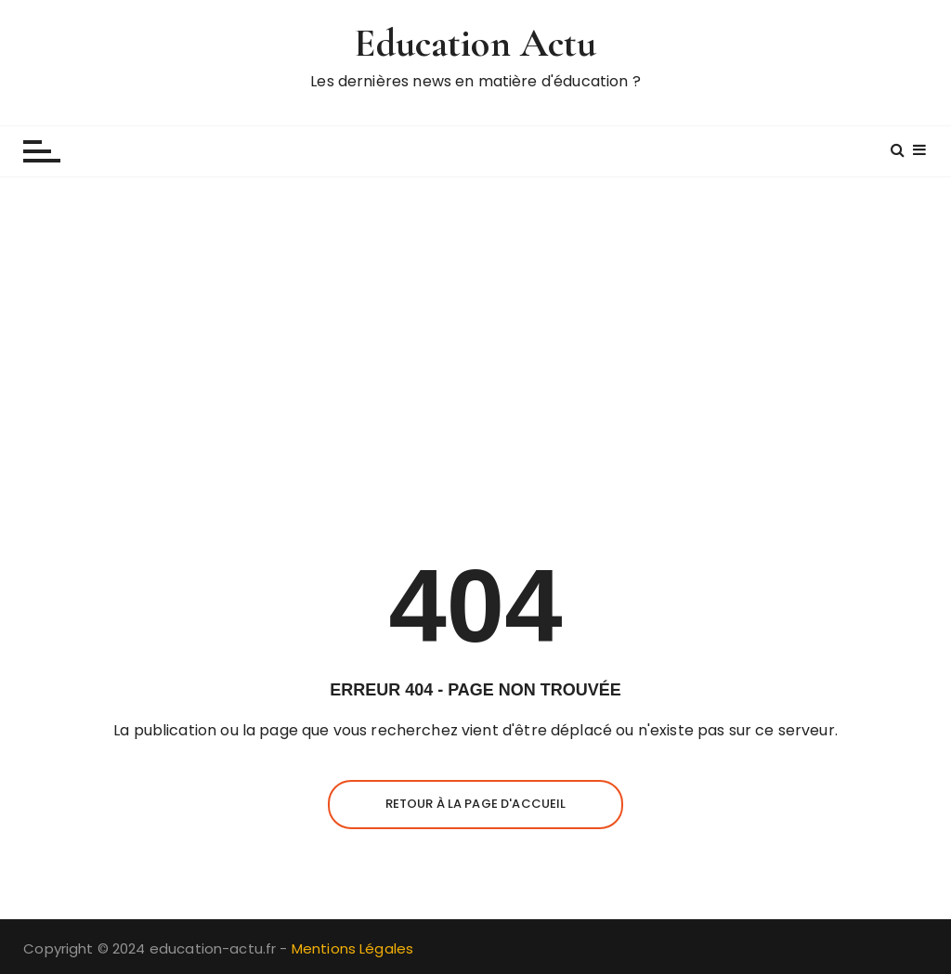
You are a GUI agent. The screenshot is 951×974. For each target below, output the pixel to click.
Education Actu (475, 43)
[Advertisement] (475, 344)
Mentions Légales (352, 948)
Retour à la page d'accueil (476, 803)
